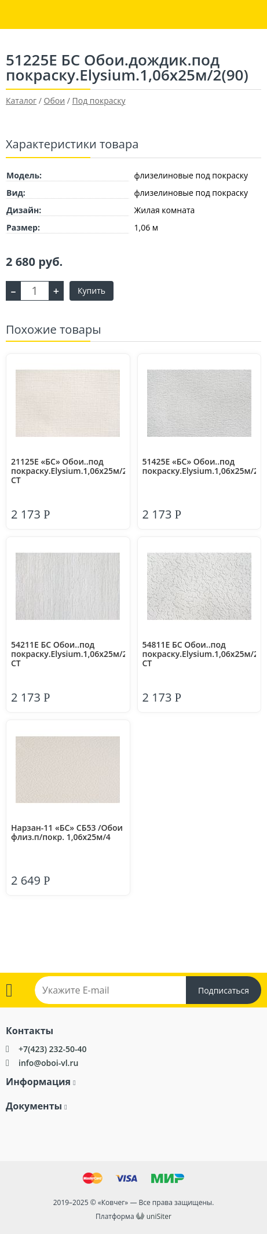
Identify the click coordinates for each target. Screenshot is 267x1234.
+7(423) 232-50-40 (53, 1048)
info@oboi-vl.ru (48, 1062)
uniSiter (159, 1216)
